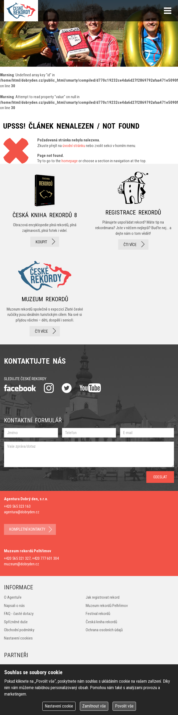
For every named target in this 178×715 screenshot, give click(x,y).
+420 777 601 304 (45, 558)
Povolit (124, 706)
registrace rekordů (133, 211)
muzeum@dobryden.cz (21, 564)
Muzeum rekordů (45, 297)
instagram (49, 388)
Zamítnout (94, 706)
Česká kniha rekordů (101, 621)
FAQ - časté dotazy (19, 613)
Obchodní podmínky (19, 629)
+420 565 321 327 (17, 558)
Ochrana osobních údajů (104, 629)
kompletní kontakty (27, 529)
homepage (69, 160)
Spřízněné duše (16, 621)
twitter (67, 388)
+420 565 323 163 (17, 506)
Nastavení (59, 706)
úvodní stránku (74, 145)
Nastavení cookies (18, 638)
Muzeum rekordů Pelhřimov (107, 605)
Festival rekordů (98, 613)
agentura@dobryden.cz (21, 512)
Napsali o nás (14, 605)
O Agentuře (13, 597)
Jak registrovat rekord (102, 597)
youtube (90, 387)
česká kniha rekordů (45, 211)
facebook (20, 388)
